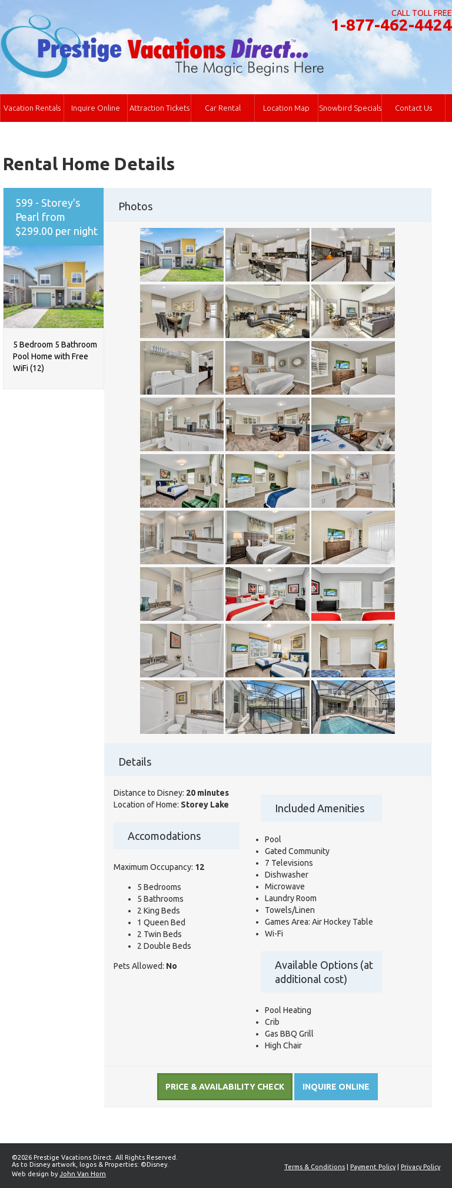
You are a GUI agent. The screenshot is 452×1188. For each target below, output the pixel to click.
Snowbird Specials (350, 108)
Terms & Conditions (314, 1166)
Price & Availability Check (224, 1086)
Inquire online (336, 1086)
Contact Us (413, 108)
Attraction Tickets (159, 108)
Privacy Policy (420, 1166)
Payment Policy (373, 1166)
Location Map (286, 108)
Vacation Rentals (32, 108)
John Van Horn (82, 1173)
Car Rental (223, 108)
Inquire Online (95, 108)
